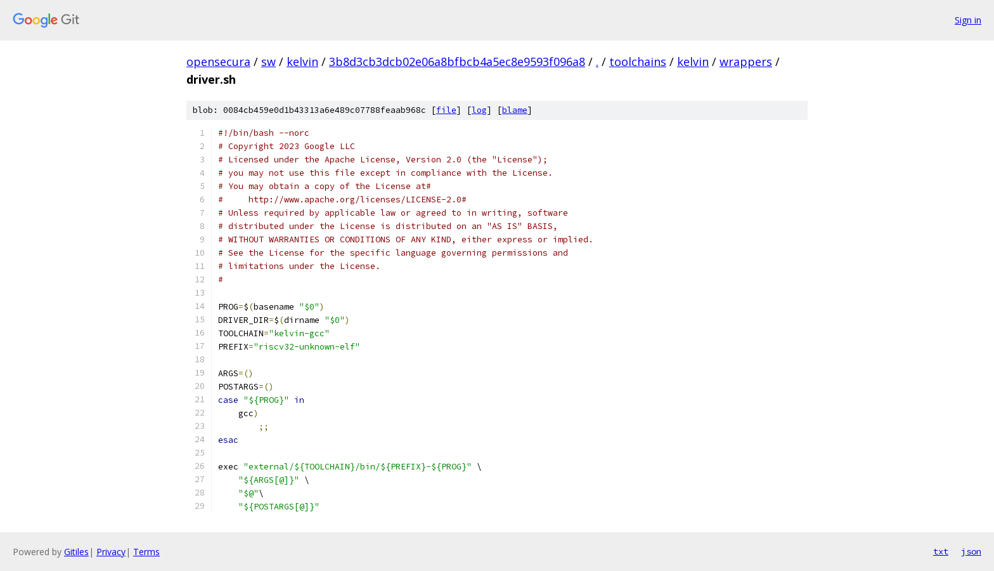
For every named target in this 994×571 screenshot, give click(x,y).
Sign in (968, 20)
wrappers (746, 61)
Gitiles (76, 552)
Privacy (111, 552)
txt (940, 551)
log (479, 110)
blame (514, 110)
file (446, 110)
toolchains (637, 61)
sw (268, 61)
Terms (146, 552)
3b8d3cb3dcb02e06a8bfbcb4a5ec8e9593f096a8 (457, 61)
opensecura (218, 61)
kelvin (302, 61)
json (971, 551)
